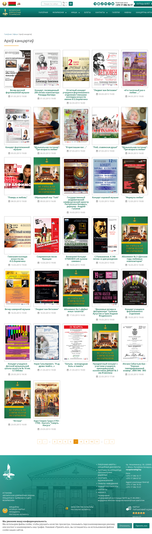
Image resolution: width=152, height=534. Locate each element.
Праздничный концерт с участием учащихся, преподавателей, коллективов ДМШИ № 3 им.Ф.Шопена (105, 368)
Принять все (141, 525)
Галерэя (116, 12)
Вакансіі (102, 492)
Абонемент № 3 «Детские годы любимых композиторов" (134, 258)
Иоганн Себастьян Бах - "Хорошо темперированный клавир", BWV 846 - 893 (134, 367)
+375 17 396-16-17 (124, 5)
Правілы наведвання (108, 483)
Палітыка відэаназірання (105, 479)
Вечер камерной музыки (17, 309)
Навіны (127, 12)
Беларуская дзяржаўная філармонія (15, 12)
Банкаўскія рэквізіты (108, 486)
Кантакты (100, 12)
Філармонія (58, 12)
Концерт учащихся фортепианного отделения (134, 311)
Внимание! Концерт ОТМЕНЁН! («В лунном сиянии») (76, 258)
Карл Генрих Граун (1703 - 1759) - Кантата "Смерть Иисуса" (47, 423)
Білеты (87, 12)
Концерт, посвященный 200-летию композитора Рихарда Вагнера (46, 92)
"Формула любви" (134, 197)
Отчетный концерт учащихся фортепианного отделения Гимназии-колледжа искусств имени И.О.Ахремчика (76, 94)
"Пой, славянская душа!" (105, 147)
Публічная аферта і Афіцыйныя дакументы (109, 465)
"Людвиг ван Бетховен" (105, 90)
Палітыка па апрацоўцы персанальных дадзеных (109, 472)
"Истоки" (17, 420)
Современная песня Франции (47, 257)
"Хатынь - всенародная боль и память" (76, 364)
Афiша (74, 12)
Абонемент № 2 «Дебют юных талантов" (76, 310)
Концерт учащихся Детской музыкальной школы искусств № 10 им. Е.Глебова (18, 367)
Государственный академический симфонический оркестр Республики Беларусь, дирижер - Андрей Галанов (76, 203)
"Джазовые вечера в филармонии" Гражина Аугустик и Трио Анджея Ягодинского (105, 312)
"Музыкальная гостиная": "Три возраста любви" (47, 148)
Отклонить (125, 525)
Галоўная (43, 12)
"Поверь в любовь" (17, 197)
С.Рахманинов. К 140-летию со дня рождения (105, 257)
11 (97, 441)
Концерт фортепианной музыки (17, 148)
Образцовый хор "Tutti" (47, 197)
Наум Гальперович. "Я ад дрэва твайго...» (47, 364)
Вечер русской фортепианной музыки (17, 91)
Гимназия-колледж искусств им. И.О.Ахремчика (17, 258)
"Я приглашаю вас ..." (76, 147)
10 (92, 441)
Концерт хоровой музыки (105, 197)
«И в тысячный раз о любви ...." (134, 91)
